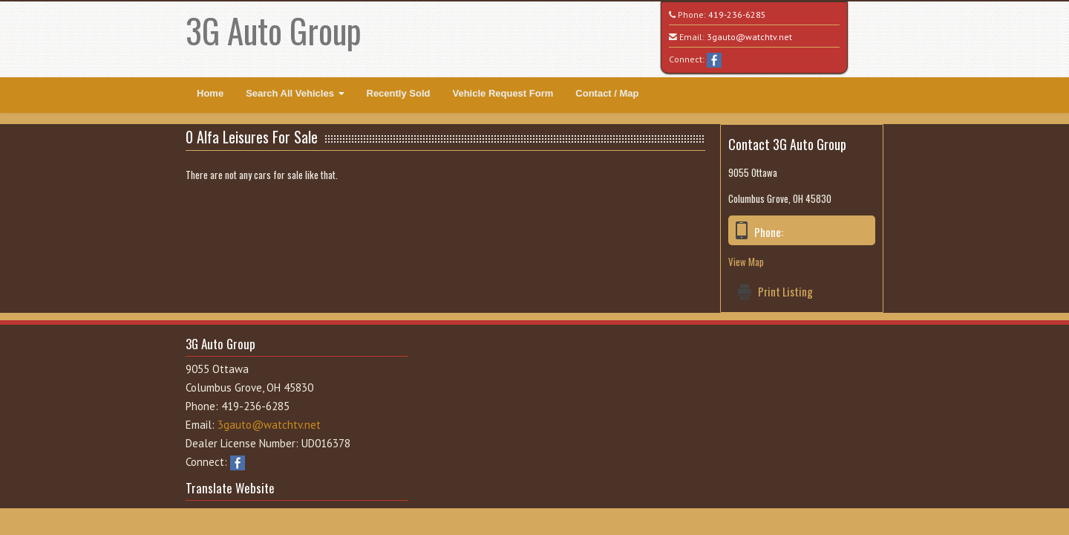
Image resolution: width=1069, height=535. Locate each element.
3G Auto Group (274, 30)
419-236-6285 (737, 14)
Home (210, 93)
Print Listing (785, 291)
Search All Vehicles (295, 93)
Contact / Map (606, 93)
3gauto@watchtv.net (749, 36)
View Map (746, 261)
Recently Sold (399, 93)
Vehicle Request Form (502, 93)
